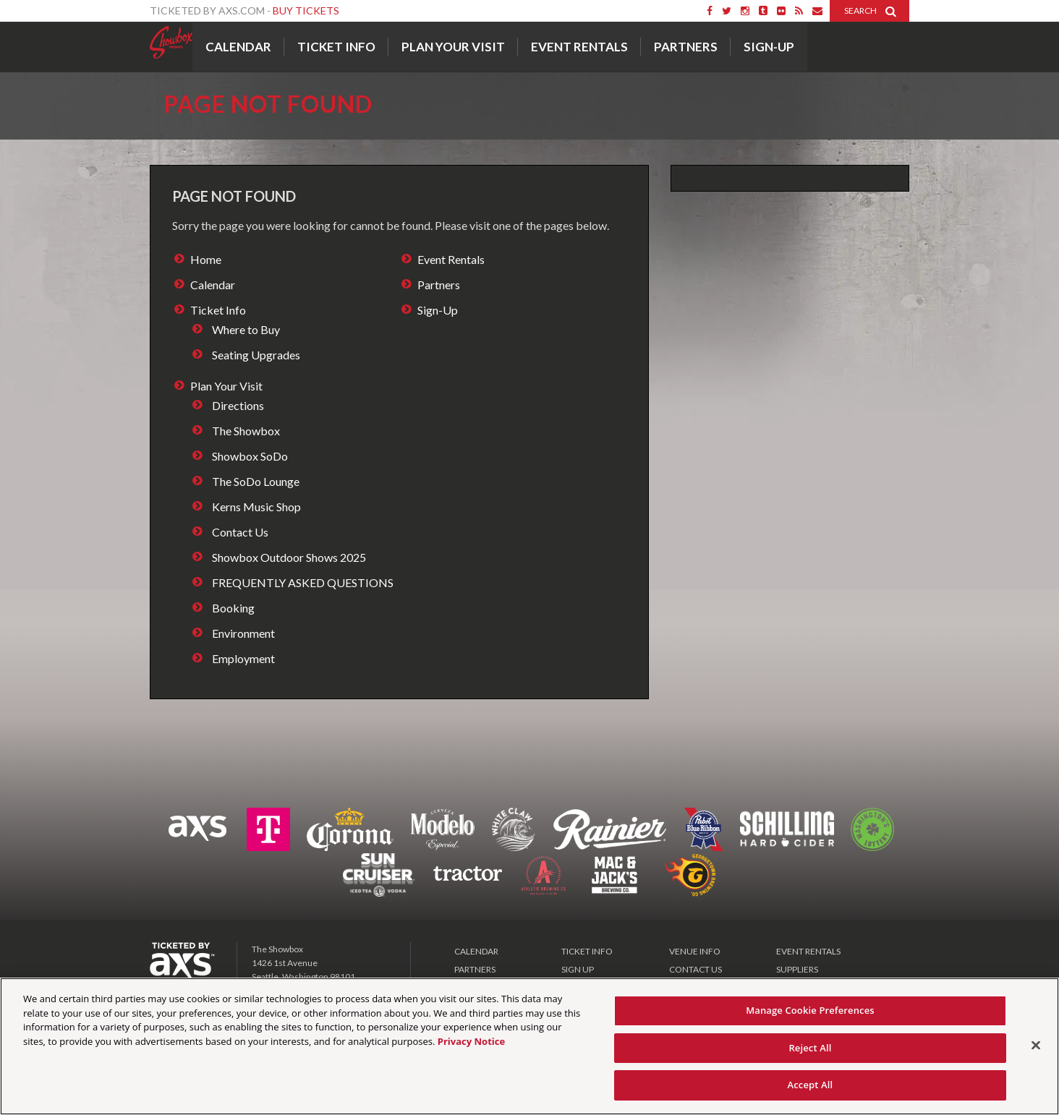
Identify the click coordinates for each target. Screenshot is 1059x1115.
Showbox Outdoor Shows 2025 (289, 557)
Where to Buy (246, 329)
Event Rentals (579, 46)
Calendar (238, 46)
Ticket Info (336, 46)
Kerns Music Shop (256, 506)
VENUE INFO (694, 951)
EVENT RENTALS (808, 951)
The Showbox (246, 430)
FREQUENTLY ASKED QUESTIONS (303, 582)
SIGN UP (577, 969)
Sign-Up (769, 46)
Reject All (809, 1047)
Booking (233, 608)
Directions (238, 405)
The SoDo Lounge (255, 481)
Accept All (810, 1084)
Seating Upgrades (256, 355)
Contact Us (240, 532)
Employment (243, 658)
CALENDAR (476, 951)
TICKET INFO (587, 951)
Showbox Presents (171, 42)
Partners (686, 46)
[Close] (1036, 1045)
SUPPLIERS (797, 969)
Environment (243, 633)
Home (205, 259)
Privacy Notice (471, 1041)
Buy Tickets (306, 10)
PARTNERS (475, 969)
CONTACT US (695, 969)
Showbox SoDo (250, 456)
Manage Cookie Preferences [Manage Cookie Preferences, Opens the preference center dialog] (810, 1010)
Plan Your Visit (453, 46)
